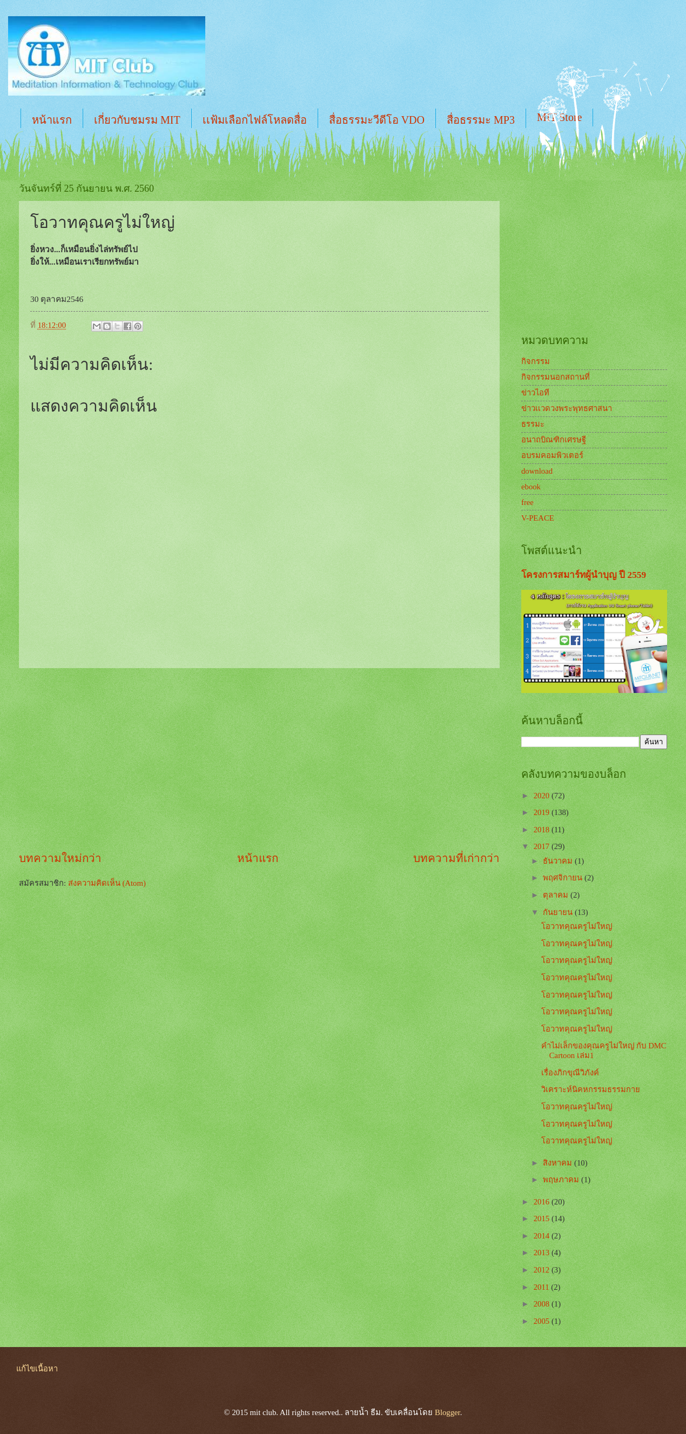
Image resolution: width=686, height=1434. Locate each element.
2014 (543, 1235)
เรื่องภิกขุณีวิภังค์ (570, 1072)
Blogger (447, 1412)
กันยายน (559, 912)
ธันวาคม (559, 861)
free (527, 502)
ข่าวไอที (535, 392)
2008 (543, 1304)
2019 (543, 812)
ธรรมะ (532, 424)
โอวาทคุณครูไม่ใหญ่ (577, 926)
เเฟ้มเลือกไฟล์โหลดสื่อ (255, 120)
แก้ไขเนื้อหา (37, 1368)
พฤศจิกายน (563, 877)
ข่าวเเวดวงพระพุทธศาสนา (566, 408)
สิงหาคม (558, 1163)
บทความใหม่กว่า (60, 858)
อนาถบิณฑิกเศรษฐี (553, 439)
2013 (543, 1252)
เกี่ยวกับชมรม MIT (137, 120)
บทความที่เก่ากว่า (456, 858)
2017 (543, 846)
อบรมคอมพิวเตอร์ (552, 455)
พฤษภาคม (562, 1179)
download (537, 471)
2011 (543, 1287)
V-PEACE (537, 518)
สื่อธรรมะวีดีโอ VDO (377, 120)
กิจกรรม (535, 361)
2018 (543, 829)
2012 (543, 1269)
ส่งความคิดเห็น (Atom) (107, 883)
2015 (543, 1218)
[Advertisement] (259, 759)
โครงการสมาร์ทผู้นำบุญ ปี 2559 (583, 575)
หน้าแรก (52, 120)
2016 (543, 1201)
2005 (543, 1321)
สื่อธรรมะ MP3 (481, 120)
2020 (543, 795)
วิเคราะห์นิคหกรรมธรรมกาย (590, 1089)
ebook (531, 486)
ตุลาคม (556, 895)
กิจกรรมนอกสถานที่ (555, 377)
